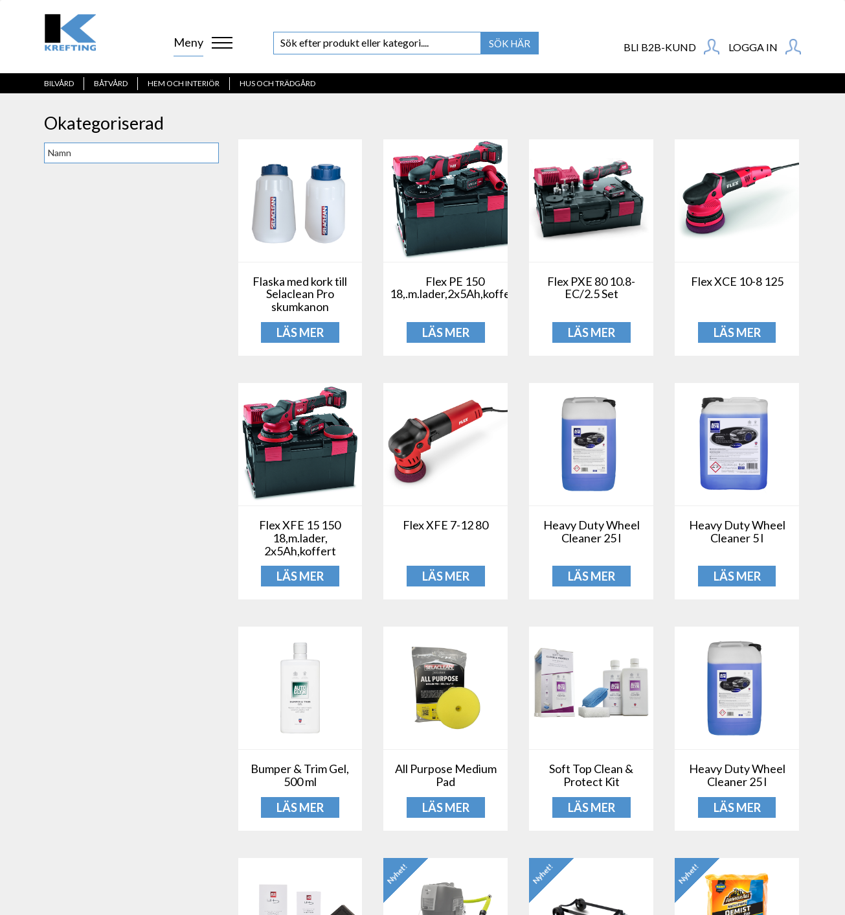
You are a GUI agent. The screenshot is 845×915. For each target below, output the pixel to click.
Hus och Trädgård (277, 83)
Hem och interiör (184, 83)
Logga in (764, 46)
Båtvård (111, 83)
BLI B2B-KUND (671, 46)
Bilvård (59, 83)
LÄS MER (300, 332)
